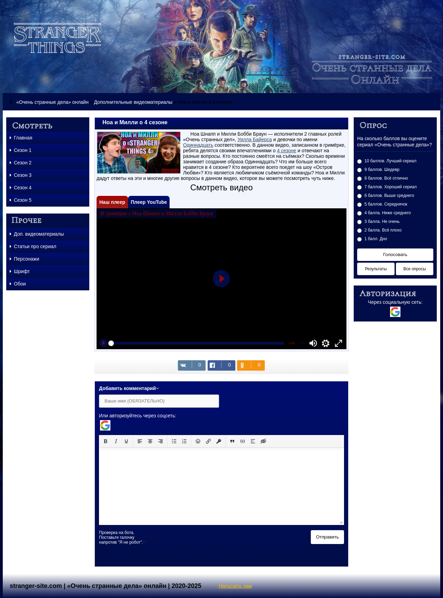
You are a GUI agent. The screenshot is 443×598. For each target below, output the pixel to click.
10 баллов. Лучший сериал (390, 160)
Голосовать (395, 254)
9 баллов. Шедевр (381, 169)
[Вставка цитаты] (232, 441)
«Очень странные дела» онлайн (52, 102)
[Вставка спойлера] (253, 441)
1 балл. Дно (375, 238)
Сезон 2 (20, 162)
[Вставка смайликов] (198, 441)
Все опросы (414, 268)
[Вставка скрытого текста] (263, 441)
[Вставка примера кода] (242, 441)
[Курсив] (116, 441)
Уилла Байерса (254, 139)
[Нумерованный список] (184, 441)
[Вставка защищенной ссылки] (219, 441)
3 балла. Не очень (382, 221)
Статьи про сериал (33, 246)
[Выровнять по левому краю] (140, 441)
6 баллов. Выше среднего (389, 195)
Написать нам (235, 586)
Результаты (376, 268)
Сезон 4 (20, 187)
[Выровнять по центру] (150, 441)
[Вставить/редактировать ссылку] (208, 441)
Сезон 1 (20, 150)
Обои (18, 284)
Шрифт (20, 271)
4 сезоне (286, 150)
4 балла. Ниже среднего (387, 212)
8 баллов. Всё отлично (386, 178)
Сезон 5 (20, 200)
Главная (21, 138)
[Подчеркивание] (126, 441)
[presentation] (207, 543)
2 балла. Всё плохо (382, 230)
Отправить (327, 537)
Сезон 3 (20, 175)
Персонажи (24, 259)
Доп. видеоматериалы (37, 234)
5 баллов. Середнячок (385, 204)
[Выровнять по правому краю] (160, 441)
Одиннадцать (198, 145)
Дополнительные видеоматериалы (133, 102)
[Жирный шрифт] (105, 441)
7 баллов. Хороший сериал (390, 186)
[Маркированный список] (174, 441)
